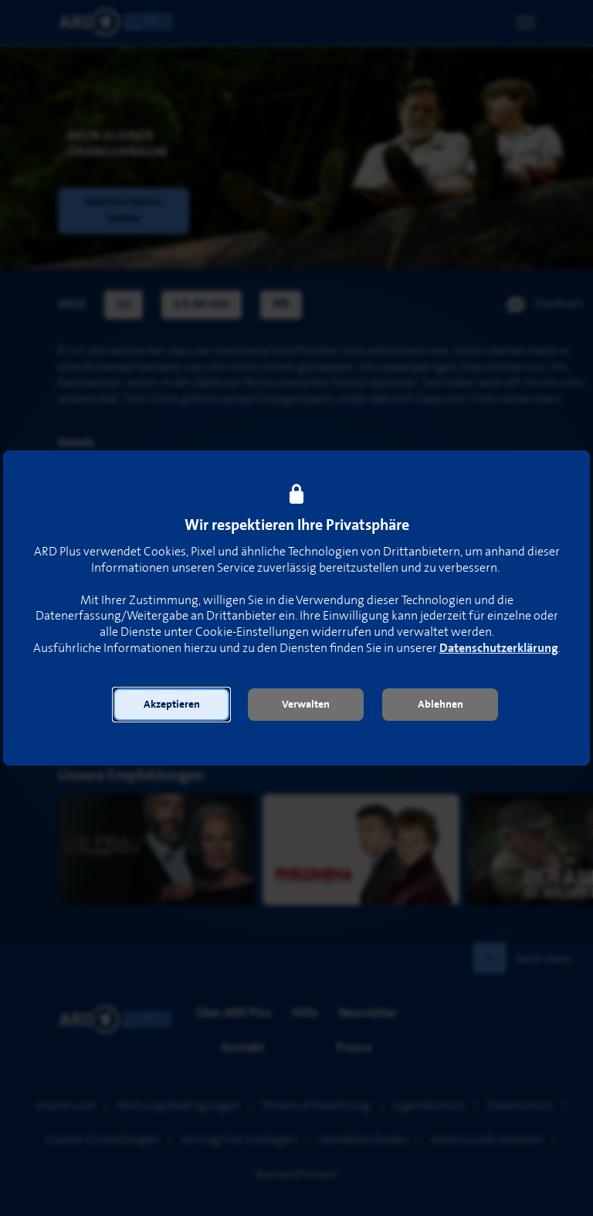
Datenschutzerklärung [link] (498, 648)
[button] (171, 704)
